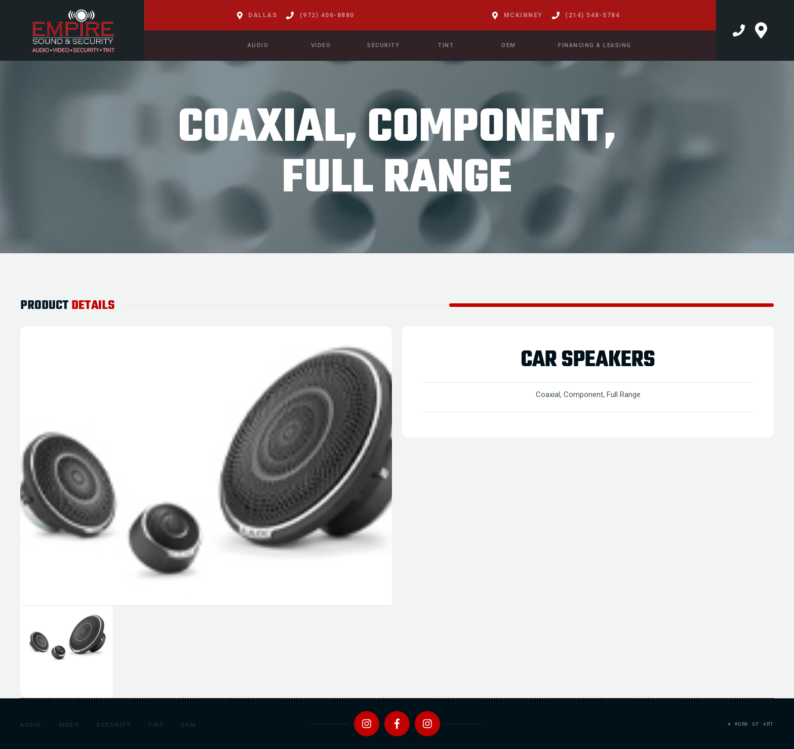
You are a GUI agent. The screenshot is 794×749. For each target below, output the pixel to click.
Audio (31, 725)
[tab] (66, 652)
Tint (156, 725)
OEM (188, 725)
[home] (72, 30)
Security (113, 725)
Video (69, 725)
